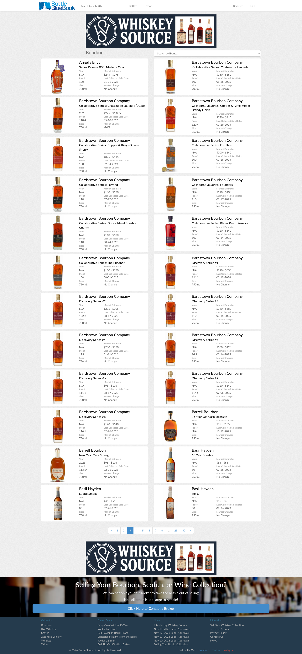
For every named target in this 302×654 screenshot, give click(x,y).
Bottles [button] (134, 6)
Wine (44, 644)
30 (183, 530)
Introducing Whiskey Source (170, 625)
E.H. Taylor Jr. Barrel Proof (113, 632)
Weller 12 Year (106, 640)
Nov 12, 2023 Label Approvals (172, 632)
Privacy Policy (218, 632)
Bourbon (46, 625)
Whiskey (46, 640)
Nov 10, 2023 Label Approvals (172, 640)
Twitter (216, 650)
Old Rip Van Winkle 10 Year (114, 644)
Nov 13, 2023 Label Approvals (172, 629)
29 (175, 530)
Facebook (204, 650)
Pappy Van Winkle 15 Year (113, 625)
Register (238, 6)
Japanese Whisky (51, 636)
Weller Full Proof (107, 629)
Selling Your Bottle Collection (171, 644)
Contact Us (216, 636)
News (149, 6)
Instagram (229, 650)
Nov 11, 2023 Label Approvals (172, 636)
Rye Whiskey (48, 629)
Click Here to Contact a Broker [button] (151, 608)
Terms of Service (220, 629)
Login (252, 6)
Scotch (45, 632)
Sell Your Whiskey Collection (227, 625)
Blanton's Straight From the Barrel (118, 636)
